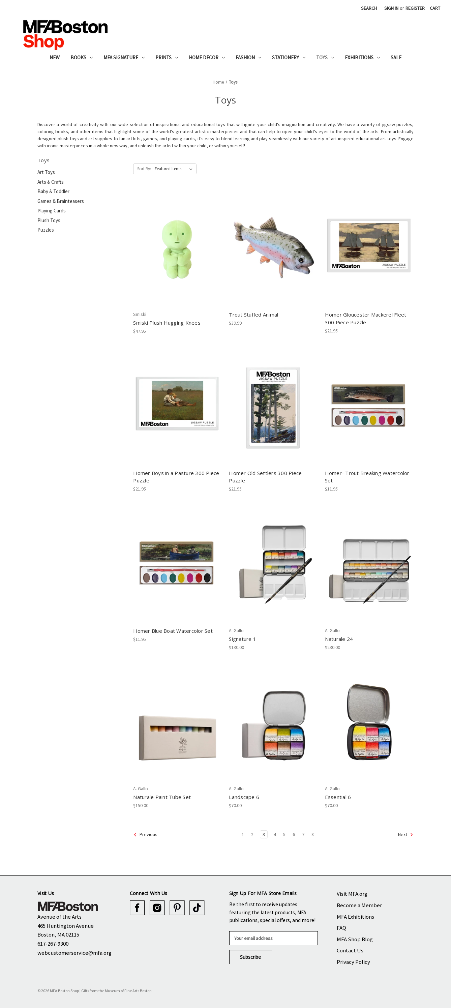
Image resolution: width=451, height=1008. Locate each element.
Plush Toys (48, 220)
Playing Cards (51, 210)
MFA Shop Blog (355, 939)
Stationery (288, 57)
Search (369, 8)
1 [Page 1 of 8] (243, 834)
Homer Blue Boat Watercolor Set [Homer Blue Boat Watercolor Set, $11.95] (173, 630)
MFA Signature (124, 57)
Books (81, 57)
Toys (325, 57)
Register (415, 8)
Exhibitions (362, 57)
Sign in (391, 8)
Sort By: (144, 169)
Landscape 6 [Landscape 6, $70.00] (244, 797)
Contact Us (350, 950)
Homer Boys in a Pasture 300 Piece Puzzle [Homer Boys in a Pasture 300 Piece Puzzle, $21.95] (176, 477)
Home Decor (207, 57)
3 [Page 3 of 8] (264, 834)
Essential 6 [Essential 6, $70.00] (338, 797)
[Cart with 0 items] (435, 8)
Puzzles (45, 230)
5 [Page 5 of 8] (284, 834)
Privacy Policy (353, 962)
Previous (145, 834)
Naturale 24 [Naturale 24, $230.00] (339, 638)
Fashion (248, 57)
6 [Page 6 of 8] (294, 834)
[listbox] (175, 169)
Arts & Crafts (50, 182)
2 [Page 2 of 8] (252, 834)
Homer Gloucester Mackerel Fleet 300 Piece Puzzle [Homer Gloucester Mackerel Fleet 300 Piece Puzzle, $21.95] (366, 318)
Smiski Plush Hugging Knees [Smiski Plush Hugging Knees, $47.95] (167, 322)
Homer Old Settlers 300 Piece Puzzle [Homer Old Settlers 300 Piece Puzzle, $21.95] (265, 477)
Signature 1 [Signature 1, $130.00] (242, 638)
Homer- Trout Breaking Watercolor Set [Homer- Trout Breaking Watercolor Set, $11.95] (367, 477)
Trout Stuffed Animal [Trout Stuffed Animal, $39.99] (253, 314)
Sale (396, 57)
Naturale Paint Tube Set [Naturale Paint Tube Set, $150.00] (162, 797)
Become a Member (359, 905)
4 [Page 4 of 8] (275, 834)
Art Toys (46, 172)
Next (405, 834)
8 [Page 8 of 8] (312, 834)
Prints (166, 57)
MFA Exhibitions (355, 916)
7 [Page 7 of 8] (303, 834)
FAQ (341, 927)
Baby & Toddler (53, 191)
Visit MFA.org (352, 893)
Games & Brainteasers (60, 201)
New (55, 57)
